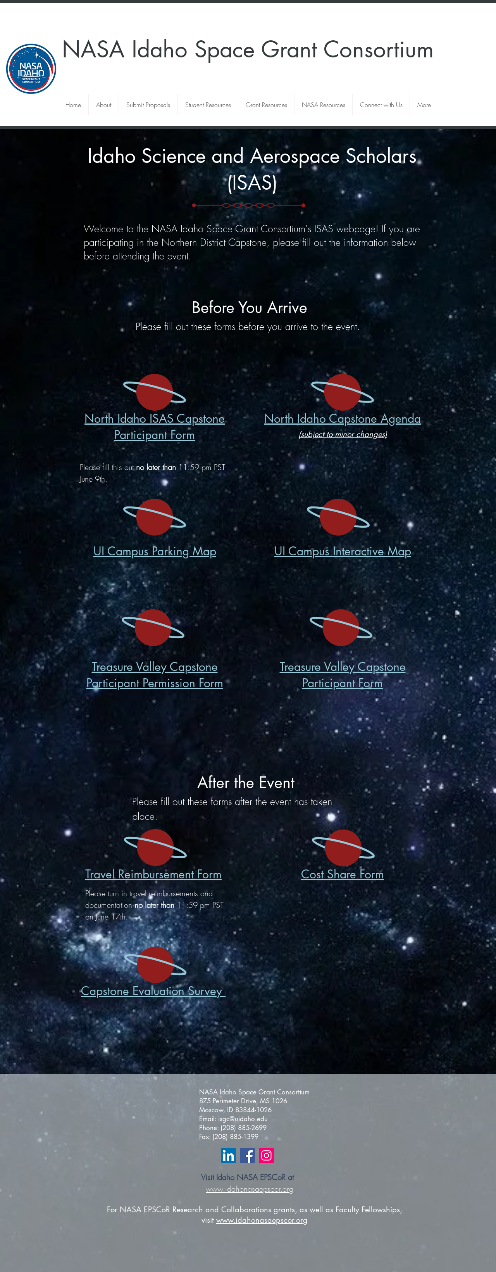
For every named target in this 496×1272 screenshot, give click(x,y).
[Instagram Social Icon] (266, 1155)
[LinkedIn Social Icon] (228, 1155)
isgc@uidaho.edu (243, 1119)
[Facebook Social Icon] (247, 1155)
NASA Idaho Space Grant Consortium (248, 49)
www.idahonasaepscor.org (249, 1189)
